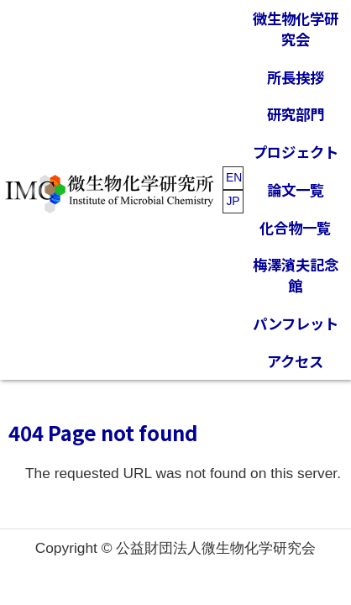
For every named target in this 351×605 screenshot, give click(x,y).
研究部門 (295, 113)
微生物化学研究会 (295, 29)
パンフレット (295, 323)
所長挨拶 (295, 76)
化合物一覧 (295, 227)
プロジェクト (295, 151)
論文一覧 (295, 189)
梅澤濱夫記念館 (295, 275)
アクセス (295, 360)
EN (234, 177)
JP (232, 201)
